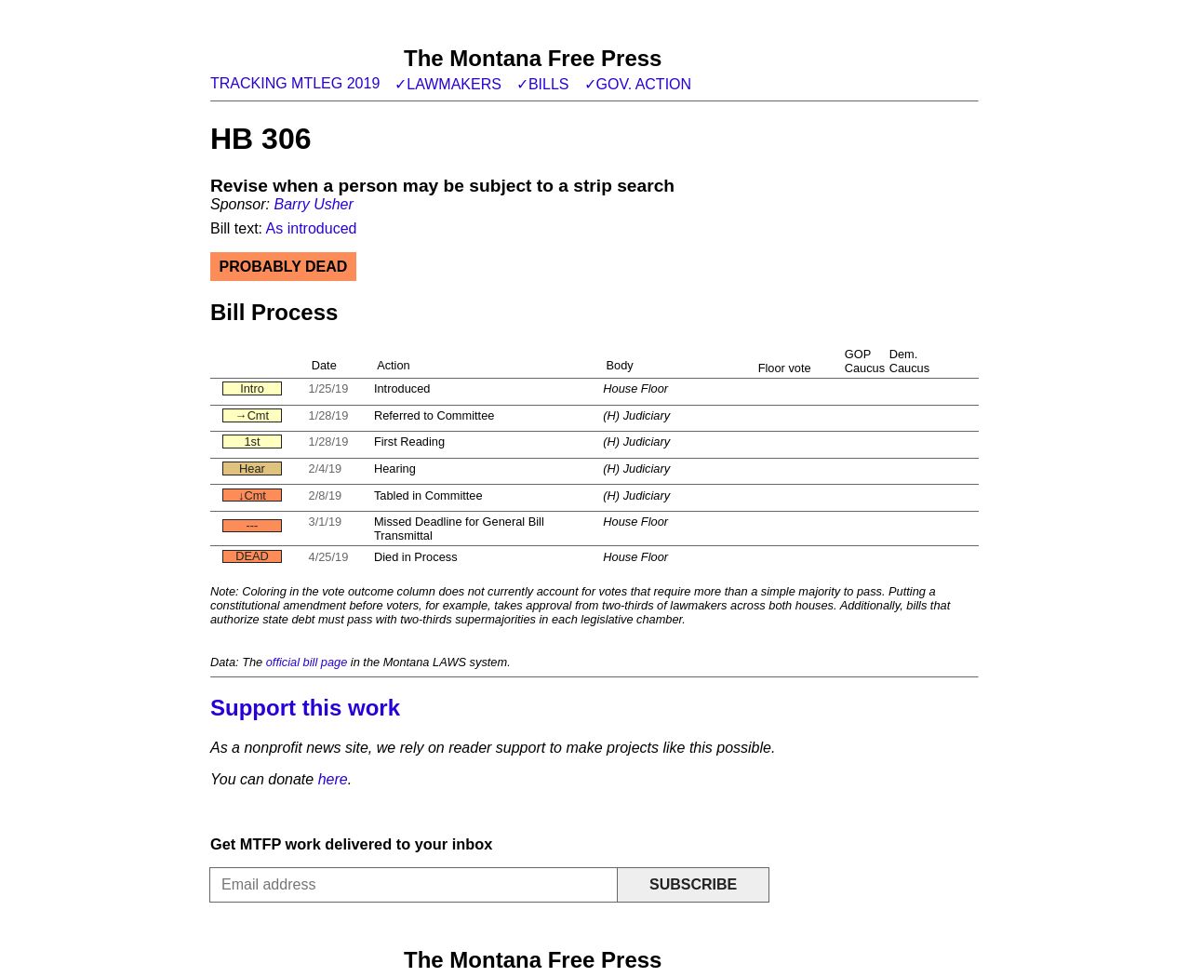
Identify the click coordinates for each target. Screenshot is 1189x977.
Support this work (305, 707)
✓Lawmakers (447, 84)
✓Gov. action (638, 84)
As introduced (311, 228)
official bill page (307, 662)
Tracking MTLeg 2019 (295, 83)
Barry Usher (313, 204)
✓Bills (542, 84)
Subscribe (693, 884)
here (333, 779)
